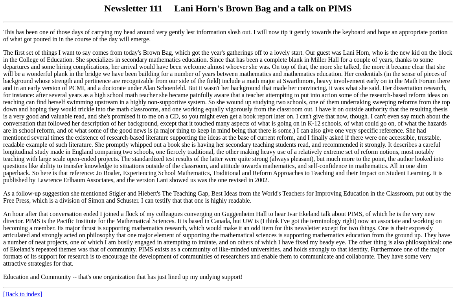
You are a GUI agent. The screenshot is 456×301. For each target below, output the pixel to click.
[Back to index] (22, 294)
